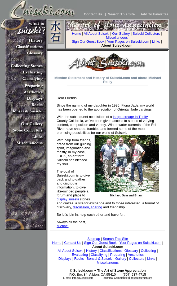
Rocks (79, 259)
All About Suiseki (96, 34)
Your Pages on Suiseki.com (128, 41)
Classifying (99, 255)
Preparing (117, 255)
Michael (63, 226)
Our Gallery (121, 34)
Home (76, 34)
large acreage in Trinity (130, 117)
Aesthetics (136, 255)
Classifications (111, 251)
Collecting (148, 251)
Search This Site (115, 239)
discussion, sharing (87, 207)
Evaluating (80, 255)
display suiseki (68, 199)
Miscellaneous (117, 37)
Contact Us (72, 243)
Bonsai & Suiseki (100, 259)
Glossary (131, 251)
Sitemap (93, 239)
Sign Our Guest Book (88, 41)
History (91, 251)
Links (156, 41)
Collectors (136, 259)
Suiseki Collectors (146, 34)
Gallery (120, 259)
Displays (64, 259)
